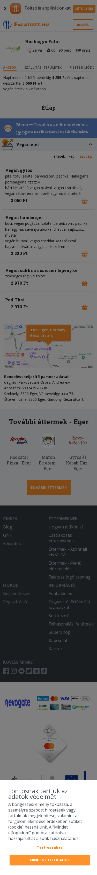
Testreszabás (50, 847)
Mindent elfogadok (50, 859)
